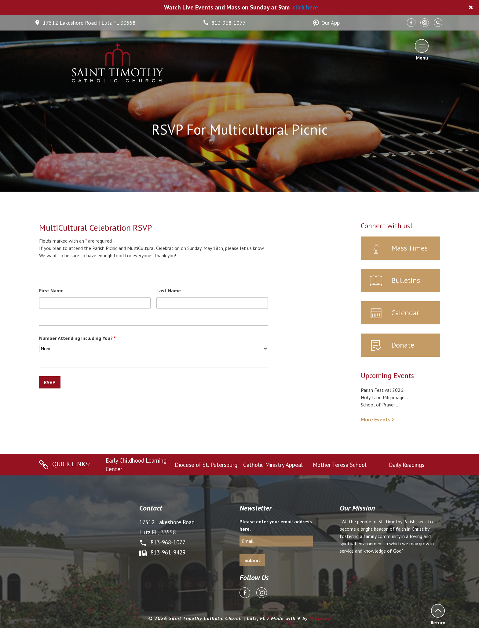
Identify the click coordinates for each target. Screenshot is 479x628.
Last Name (168, 290)
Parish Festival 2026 (382, 390)
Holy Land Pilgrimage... (384, 397)
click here (305, 7)
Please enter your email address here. (276, 525)
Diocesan (320, 618)
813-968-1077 (224, 22)
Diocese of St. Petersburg (206, 464)
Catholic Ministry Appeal (273, 464)
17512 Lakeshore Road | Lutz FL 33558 (85, 22)
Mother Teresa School (340, 464)
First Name (51, 290)
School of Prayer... (379, 405)
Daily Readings (406, 464)
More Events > (377, 419)
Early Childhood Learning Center (136, 465)
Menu (422, 49)
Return (438, 614)
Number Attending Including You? (77, 338)
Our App (326, 22)
